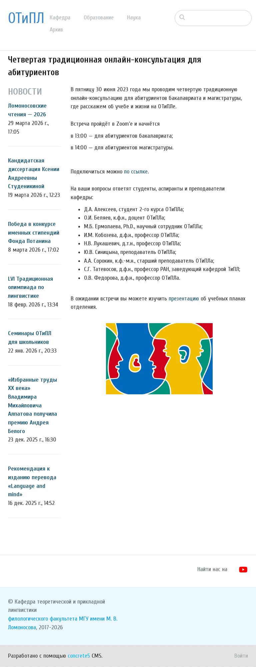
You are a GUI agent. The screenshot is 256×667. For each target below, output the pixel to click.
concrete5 (79, 655)
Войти (241, 655)
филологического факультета (42, 618)
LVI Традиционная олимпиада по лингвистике (30, 287)
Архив (56, 29)
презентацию (184, 298)
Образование (99, 17)
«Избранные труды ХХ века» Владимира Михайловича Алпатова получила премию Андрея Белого (32, 405)
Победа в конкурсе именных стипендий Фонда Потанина (33, 233)
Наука (134, 17)
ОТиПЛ (26, 18)
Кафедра (60, 17)
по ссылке (136, 171)
